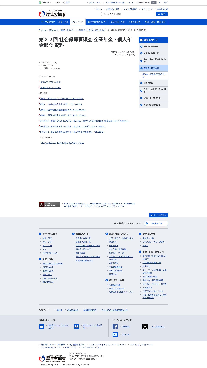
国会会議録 (148, 83)
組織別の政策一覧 (151, 53)
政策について (151, 40)
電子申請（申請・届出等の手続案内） (155, 257)
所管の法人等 (72, 310)
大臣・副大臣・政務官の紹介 (121, 238)
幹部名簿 (113, 242)
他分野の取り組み (50, 253)
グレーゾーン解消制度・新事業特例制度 (155, 271)
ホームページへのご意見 (91, 347)
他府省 (59, 310)
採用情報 (113, 274)
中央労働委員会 (115, 267)
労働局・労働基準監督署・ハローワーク (121, 257)
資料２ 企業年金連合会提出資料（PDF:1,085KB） (61, 104)
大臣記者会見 (48, 267)
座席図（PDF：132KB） (50, 88)
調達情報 (146, 266)
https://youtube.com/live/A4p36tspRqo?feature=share (62, 143)
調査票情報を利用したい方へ (121, 292)
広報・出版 (47, 274)
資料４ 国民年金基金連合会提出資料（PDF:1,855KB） (63, 115)
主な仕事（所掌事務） (118, 249)
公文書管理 (147, 287)
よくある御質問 (130, 9)
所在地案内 (113, 245)
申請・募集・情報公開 (153, 251)
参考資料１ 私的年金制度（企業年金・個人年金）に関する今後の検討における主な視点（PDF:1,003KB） (85, 121)
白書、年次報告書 (116, 288)
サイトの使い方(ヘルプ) (50, 347)
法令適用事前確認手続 (152, 262)
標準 (153, 3)
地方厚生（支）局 (116, 253)
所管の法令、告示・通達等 (154, 242)
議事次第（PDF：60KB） (51, 82)
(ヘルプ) (130, 3)
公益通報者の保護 (150, 276)
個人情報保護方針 (76, 344)
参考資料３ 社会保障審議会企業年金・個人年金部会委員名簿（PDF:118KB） (72, 132)
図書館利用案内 (90, 310)
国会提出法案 (148, 238)
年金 (44, 249)
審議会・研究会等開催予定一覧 (154, 75)
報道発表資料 (48, 271)
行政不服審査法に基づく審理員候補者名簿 (155, 296)
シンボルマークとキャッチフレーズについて (107, 344)
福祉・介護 (47, 242)
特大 (165, 3)
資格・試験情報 (115, 270)
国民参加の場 (162, 9)
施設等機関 (113, 263)
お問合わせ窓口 (112, 9)
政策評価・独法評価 (152, 98)
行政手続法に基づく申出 (153, 291)
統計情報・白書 (116, 280)
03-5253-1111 (84, 359)
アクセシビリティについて (141, 344)
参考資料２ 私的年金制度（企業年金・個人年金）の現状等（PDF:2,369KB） (72, 126)
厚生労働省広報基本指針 (53, 263)
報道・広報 (48, 259)
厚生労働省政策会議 (152, 105)
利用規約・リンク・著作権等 (53, 344)
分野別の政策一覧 (151, 47)
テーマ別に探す (50, 234)
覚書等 (145, 245)
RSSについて (70, 347)
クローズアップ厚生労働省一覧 (115, 310)
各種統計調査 (114, 285)
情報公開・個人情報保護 (153, 280)
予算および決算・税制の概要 (155, 90)
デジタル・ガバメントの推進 (155, 284)
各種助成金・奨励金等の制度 (155, 60)
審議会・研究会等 (151, 68)
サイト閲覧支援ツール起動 (115, 3)
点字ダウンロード (95, 3)
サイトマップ (146, 9)
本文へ (99, 9)
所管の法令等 (149, 234)
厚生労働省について (118, 234)
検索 (163, 14)
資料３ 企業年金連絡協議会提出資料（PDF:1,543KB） (63, 110)
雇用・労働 (47, 245)
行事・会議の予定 (50, 278)
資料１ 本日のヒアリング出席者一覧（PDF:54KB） (62, 99)
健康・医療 (47, 238)
